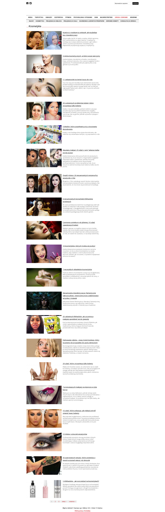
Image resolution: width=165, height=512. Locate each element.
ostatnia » (72, 501)
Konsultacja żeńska (128, 21)
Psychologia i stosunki (83, 17)
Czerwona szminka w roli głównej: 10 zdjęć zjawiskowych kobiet (79, 223)
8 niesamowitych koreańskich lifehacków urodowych (78, 200)
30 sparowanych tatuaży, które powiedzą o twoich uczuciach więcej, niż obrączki (79, 458)
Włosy (31, 21)
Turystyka (39, 17)
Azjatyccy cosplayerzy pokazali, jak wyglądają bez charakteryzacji (80, 33)
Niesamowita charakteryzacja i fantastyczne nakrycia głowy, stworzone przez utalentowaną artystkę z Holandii (80, 295)
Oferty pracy (79, 511)
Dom (96, 17)
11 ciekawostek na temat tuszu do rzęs (77, 79)
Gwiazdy (49, 17)
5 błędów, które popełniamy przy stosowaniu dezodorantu (80, 127)
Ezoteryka (58, 17)
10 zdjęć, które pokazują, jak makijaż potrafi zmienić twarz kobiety (79, 411)
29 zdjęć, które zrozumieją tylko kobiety (78, 363)
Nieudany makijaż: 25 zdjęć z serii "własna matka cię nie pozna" (81, 151)
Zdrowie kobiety (112, 21)
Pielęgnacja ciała (70, 21)
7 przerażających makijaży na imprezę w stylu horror (80, 388)
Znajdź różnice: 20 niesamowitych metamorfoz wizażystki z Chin (80, 176)
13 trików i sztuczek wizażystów (75, 434)
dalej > (64, 501)
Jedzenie (133, 17)
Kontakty (87, 511)
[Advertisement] (120, 40)
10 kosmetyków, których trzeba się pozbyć (79, 246)
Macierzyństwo (106, 17)
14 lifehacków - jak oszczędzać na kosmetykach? (81, 481)
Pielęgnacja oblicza (54, 21)
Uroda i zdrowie (121, 17)
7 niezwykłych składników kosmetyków (77, 269)
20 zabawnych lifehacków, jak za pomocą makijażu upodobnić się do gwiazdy (78, 317)
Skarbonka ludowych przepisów (91, 21)
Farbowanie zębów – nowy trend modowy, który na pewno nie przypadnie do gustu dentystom (81, 341)
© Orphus (99, 508)
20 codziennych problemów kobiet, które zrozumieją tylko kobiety (78, 104)
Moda (30, 17)
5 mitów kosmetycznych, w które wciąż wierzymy (81, 56)
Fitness (68, 17)
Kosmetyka (40, 21)
